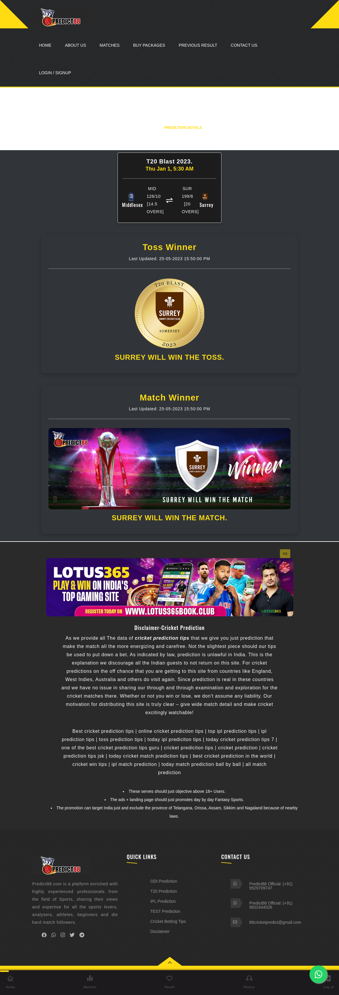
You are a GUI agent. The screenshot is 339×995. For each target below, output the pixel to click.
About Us (75, 45)
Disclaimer (160, 931)
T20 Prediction (163, 891)
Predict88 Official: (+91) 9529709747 (270, 885)
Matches (109, 45)
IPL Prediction (163, 901)
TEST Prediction (165, 911)
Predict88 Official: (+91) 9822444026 (270, 905)
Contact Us (244, 45)
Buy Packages (149, 45)
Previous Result (198, 45)
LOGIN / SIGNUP (55, 72)
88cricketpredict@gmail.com (275, 922)
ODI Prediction (163, 881)
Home (45, 45)
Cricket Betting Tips (168, 921)
